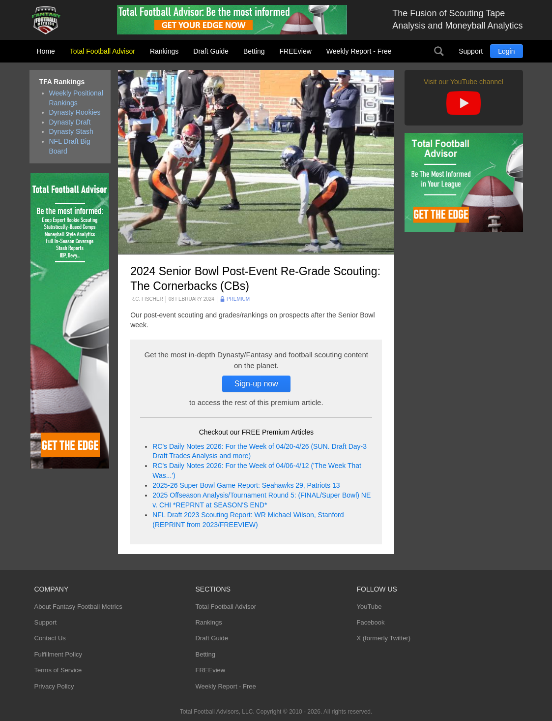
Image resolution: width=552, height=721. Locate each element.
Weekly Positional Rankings (76, 98)
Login (506, 51)
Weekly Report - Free (359, 51)
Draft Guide (211, 51)
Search (439, 51)
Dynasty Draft (70, 122)
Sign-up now (256, 383)
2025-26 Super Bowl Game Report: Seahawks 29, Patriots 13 (246, 485)
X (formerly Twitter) (383, 638)
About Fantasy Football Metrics (78, 606)
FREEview (296, 51)
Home (46, 51)
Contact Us (50, 638)
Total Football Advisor (102, 51)
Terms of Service (58, 670)
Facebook (370, 622)
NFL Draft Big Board (69, 146)
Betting (254, 51)
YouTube (368, 606)
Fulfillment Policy (58, 654)
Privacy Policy (54, 686)
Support (471, 51)
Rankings (164, 51)
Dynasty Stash (71, 131)
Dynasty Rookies (75, 112)
